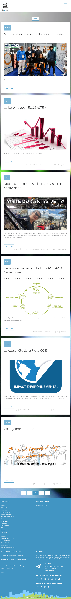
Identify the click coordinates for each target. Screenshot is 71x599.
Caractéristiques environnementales (41, 410)
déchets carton (51, 249)
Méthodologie (5, 525)
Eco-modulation (44, 165)
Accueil (3, 505)
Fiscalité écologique (6, 514)
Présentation (4, 508)
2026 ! (2, 572)
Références (4, 528)
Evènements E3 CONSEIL (8, 538)
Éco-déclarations (5, 512)
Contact (3, 530)
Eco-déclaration (34, 165)
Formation (4, 519)
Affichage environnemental (59, 410)
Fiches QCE (22, 410)
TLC (58, 331)
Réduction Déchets (6, 545)
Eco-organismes (62, 165)
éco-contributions (37, 331)
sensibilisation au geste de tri (37, 249)
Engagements (5, 523)
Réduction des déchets (7, 516)
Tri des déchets (16, 249)
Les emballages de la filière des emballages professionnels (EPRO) (13, 567)
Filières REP (47, 331)
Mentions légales (47, 597)
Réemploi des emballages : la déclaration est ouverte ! (13, 561)
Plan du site (4, 532)
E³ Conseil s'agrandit (61, 484)
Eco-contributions (6, 543)
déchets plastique (61, 249)
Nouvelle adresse (38, 484)
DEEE (53, 331)
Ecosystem (63, 331)
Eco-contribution (24, 165)
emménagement (49, 484)
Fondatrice (4, 510)
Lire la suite (9, 88)
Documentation (5, 540)
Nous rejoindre (5, 521)
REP (28, 410)
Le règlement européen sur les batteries (12, 555)
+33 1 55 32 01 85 (50, 568)
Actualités (3, 536)
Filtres (35, 19)
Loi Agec (15, 410)
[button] (65, 4)
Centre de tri (25, 249)
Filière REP (53, 165)
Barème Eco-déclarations (8, 547)
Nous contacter (49, 571)
